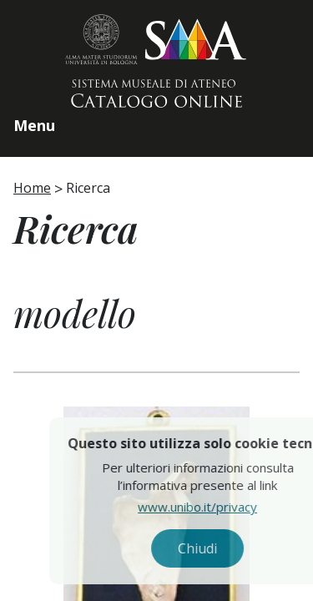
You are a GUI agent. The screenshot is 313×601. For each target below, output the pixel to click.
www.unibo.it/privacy (229, 506)
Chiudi (229, 548)
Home (32, 188)
